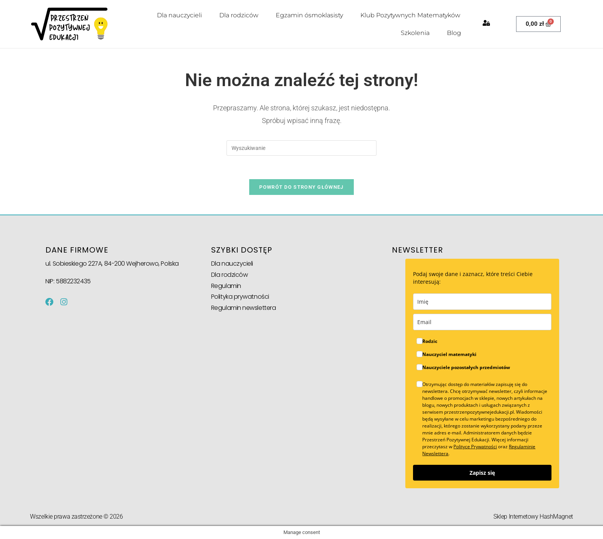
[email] (482, 322)
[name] (482, 301)
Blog (454, 33)
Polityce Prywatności (475, 446)
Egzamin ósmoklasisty (309, 15)
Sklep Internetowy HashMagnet (533, 516)
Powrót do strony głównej (301, 187)
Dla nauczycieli (179, 15)
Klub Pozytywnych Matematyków (410, 15)
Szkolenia (415, 33)
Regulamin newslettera (243, 307)
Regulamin (226, 285)
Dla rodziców (238, 15)
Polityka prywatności (240, 296)
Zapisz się (482, 472)
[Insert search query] (301, 147)
